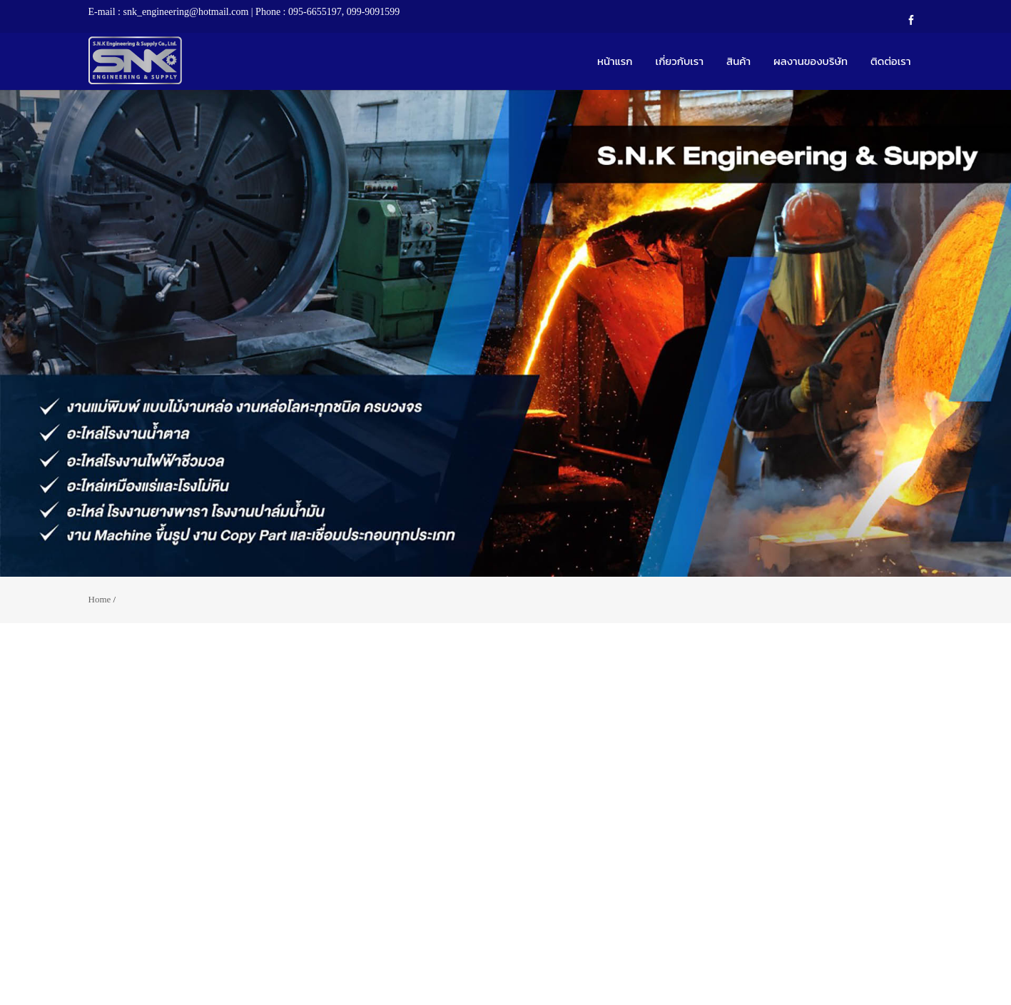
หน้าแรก (615, 61)
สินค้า (738, 61)
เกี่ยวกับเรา (680, 61)
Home (99, 599)
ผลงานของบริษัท (810, 61)
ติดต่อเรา (890, 61)
